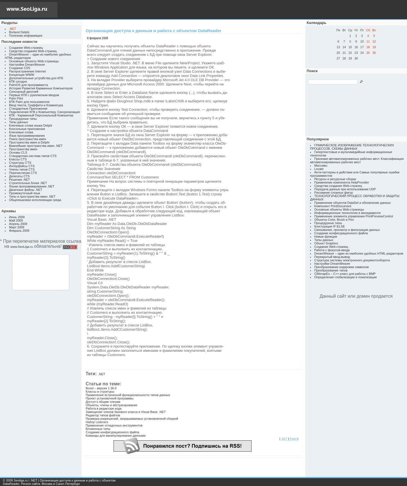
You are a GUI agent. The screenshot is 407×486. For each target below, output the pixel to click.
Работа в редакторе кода (103, 408)
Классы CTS (18, 159)
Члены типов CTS (22, 169)
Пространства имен (23, 149)
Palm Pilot (16, 98)
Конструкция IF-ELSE (329, 226)
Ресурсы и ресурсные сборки (335, 179)
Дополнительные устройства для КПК (36, 78)
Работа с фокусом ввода (332, 250)
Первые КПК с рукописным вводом (34, 95)
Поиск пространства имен (27, 139)
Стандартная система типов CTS (33, 156)
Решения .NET (19, 179)
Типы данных (18, 122)
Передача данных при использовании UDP (345, 189)
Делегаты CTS (19, 176)
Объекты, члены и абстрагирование (111, 405)
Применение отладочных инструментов (114, 425)
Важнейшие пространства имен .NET (36, 145)
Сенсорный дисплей (23, 91)
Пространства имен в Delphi (29, 142)
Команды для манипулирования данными (116, 435)
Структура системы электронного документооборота (352, 260)
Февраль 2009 (19, 230)
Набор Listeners (97, 422)
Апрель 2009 (18, 224)
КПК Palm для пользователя (29, 101)
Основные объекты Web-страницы (34, 61)
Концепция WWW (21, 74)
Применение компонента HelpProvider (341, 182)
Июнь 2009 (17, 217)
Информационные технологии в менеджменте (347, 213)
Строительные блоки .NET (28, 183)
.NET (101, 374)
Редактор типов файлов (103, 415)
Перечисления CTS (23, 172)
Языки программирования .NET (31, 186)
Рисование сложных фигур (333, 192)
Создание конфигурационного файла (112, 432)
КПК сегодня (18, 81)
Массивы (320, 165)
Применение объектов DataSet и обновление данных (352, 202)
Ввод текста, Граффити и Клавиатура (36, 105)
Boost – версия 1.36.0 (101, 388)
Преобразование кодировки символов (341, 267)
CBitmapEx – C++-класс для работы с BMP (345, 273)
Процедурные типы (23, 118)
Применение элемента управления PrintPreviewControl (353, 216)
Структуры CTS (20, 162)
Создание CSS (19, 68)
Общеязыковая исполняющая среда (35, 200)
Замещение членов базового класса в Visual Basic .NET (126, 412)
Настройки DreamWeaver (27, 64)
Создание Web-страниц (26, 47)
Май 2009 (16, 220)
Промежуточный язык (24, 193)
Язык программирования (27, 135)
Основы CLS (18, 152)
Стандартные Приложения (28, 108)
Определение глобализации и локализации (345, 277)
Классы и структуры (100, 391)
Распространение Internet (27, 71)
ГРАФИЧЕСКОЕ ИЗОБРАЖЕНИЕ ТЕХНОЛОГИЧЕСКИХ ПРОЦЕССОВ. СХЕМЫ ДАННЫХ (352, 146)
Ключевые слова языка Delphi (30, 125)
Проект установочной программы (110, 398)
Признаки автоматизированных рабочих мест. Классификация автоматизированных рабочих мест (357, 160)
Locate (319, 169)
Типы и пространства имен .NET (32, 196)
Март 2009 (16, 227)
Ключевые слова (21, 132)
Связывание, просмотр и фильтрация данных (347, 229)
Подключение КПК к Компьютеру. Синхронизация (44, 112)
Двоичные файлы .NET (25, 189)
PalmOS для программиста (28, 85)
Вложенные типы (98, 428)
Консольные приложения (27, 129)
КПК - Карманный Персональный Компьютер (41, 115)
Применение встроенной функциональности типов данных (128, 395)
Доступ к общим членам (103, 401)
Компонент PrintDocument (332, 206)
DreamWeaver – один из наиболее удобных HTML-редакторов (358, 253)
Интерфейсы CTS (22, 166)
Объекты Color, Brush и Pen (334, 219)
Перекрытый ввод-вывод (332, 257)
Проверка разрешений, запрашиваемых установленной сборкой (132, 418)
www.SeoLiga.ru (21, 246)
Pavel (293, 438)
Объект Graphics (326, 243)
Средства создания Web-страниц (33, 51)
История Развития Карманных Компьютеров (41, 88)
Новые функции (325, 236)
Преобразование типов (331, 270)
